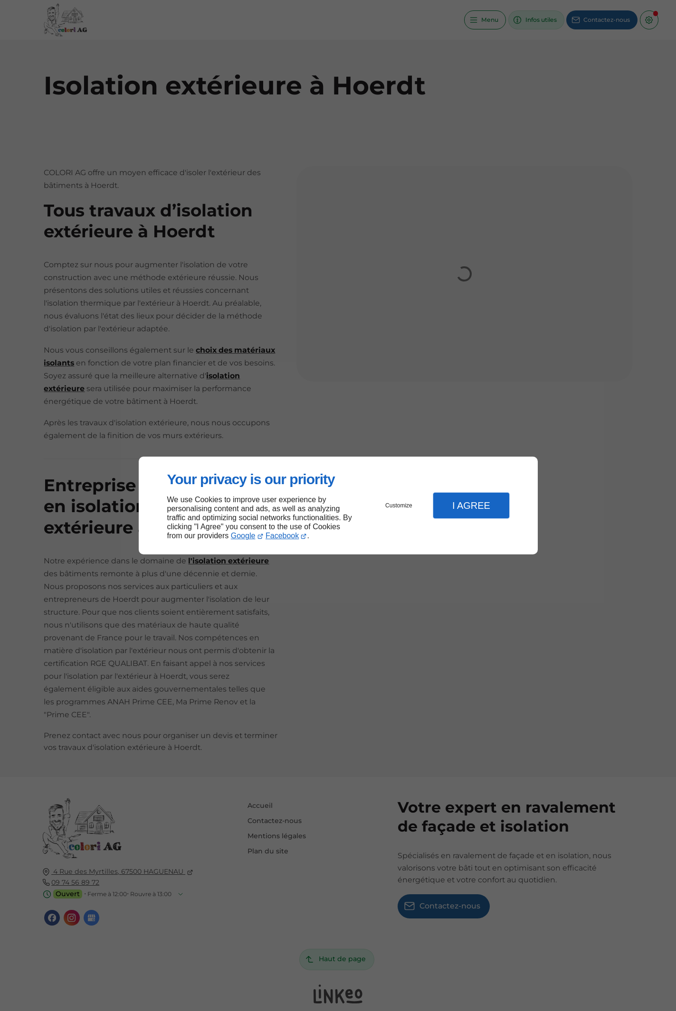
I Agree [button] (471, 505)
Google (243, 536)
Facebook (282, 536)
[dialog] (338, 506)
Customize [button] (398, 505)
